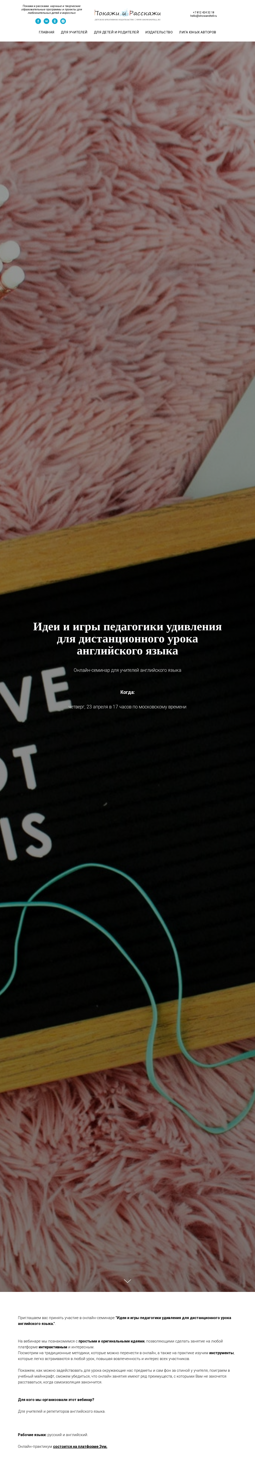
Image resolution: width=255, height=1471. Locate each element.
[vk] (46, 23)
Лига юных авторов (197, 32)
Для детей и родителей (116, 32)
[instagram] (63, 23)
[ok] (55, 23)
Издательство (159, 32)
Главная (46, 32)
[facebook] (38, 23)
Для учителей (74, 32)
